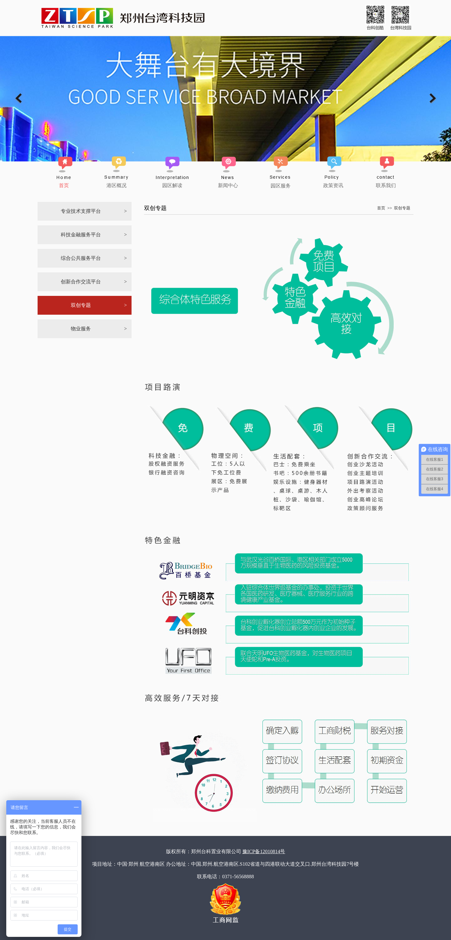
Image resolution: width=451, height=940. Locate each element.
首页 (381, 208)
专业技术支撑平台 (81, 211)
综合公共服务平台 (81, 258)
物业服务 (81, 328)
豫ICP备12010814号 (263, 851)
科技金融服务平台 (81, 234)
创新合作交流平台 (81, 281)
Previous (18, 98)
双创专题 (81, 305)
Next (432, 98)
